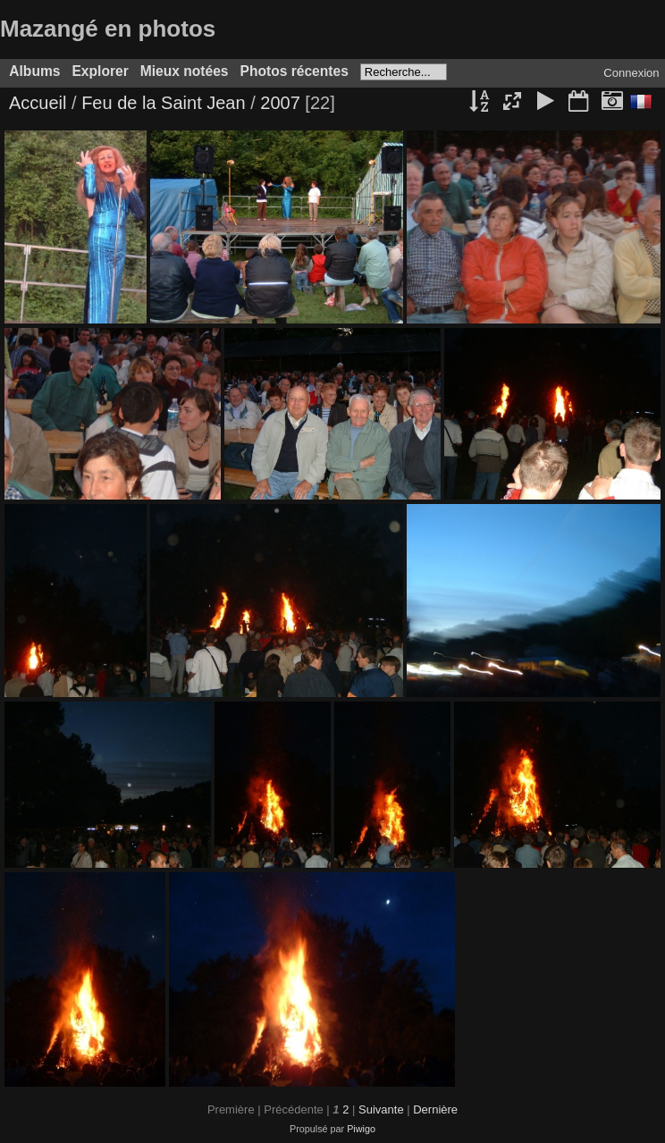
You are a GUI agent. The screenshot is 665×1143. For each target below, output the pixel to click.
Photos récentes (294, 71)
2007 (280, 103)
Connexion (631, 73)
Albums (34, 71)
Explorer (100, 71)
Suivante (381, 1109)
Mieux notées (184, 71)
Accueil (37, 103)
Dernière (435, 1109)
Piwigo (361, 1128)
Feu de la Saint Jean (163, 103)
